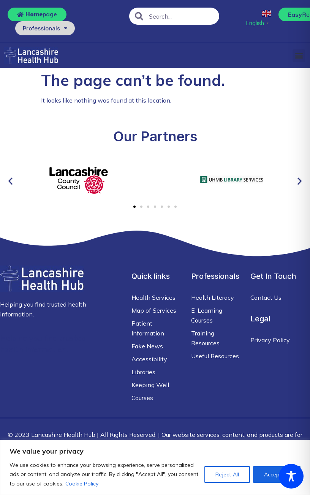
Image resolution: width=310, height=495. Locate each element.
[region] (155, 467)
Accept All (276, 474)
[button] (299, 55)
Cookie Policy (81, 483)
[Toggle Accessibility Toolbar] (291, 476)
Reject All (227, 474)
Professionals (45, 28)
